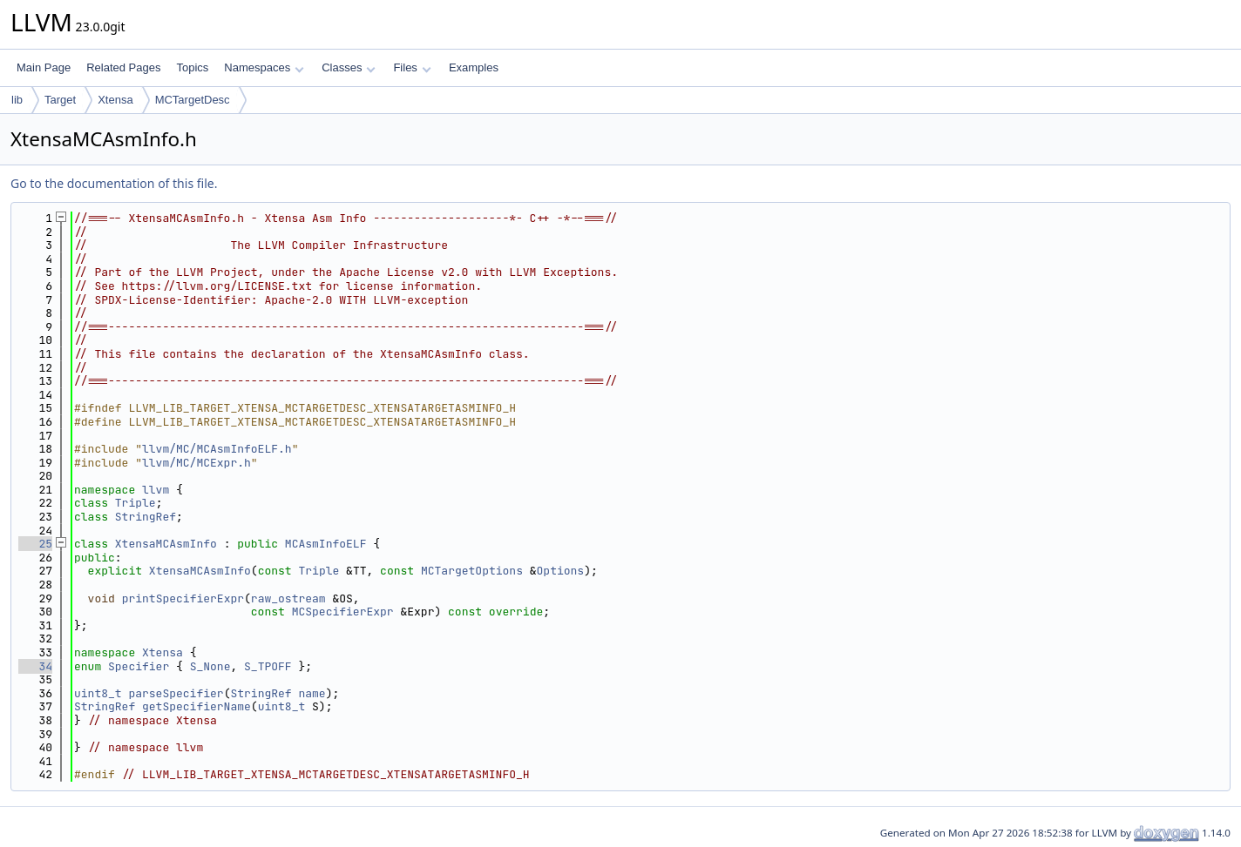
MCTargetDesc (192, 99)
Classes (349, 67)
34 (35, 666)
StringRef (145, 516)
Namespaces (263, 67)
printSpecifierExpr (183, 598)
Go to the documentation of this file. (113, 183)
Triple (135, 502)
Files (412, 67)
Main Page (44, 67)
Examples (473, 67)
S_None (210, 666)
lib (17, 99)
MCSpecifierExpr (343, 611)
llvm (155, 489)
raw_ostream (288, 598)
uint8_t (98, 693)
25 (35, 543)
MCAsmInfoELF (326, 543)
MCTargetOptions (472, 570)
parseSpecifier (175, 693)
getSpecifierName (196, 706)
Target (60, 99)
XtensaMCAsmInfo (166, 543)
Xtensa (115, 99)
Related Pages (123, 67)
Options (561, 570)
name (311, 693)
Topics (192, 67)
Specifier (138, 666)
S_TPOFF (268, 666)
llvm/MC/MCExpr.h (196, 462)
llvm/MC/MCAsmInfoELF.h (217, 448)
